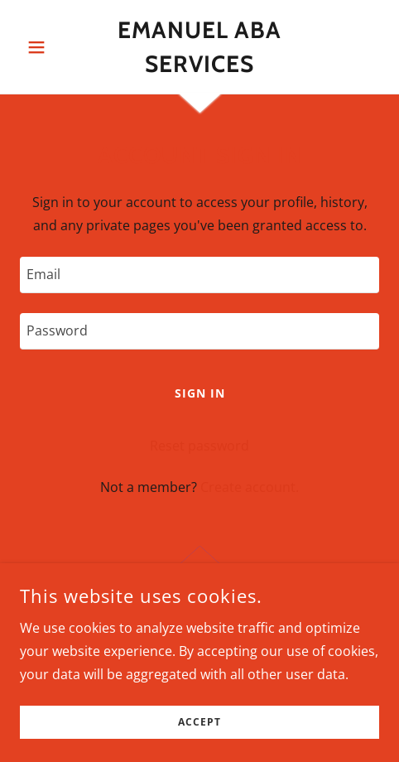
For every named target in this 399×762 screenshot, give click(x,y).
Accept (199, 723)
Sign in (200, 393)
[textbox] (199, 275)
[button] (47, 47)
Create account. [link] (249, 487)
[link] (199, 46)
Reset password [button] (199, 445)
